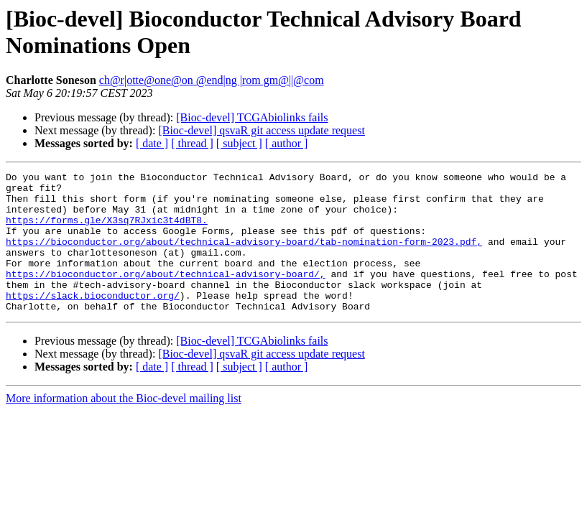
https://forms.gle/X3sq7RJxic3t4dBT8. (107, 230)
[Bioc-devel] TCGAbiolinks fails (252, 117)
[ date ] (152, 143)
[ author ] (286, 143)
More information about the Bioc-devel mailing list (123, 426)
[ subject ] (239, 143)
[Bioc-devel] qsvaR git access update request (261, 130)
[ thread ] (192, 143)
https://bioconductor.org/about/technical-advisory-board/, (165, 295)
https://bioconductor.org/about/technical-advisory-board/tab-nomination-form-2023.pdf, (244, 256)
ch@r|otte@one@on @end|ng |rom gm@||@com (211, 80)
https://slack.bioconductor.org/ (93, 321)
